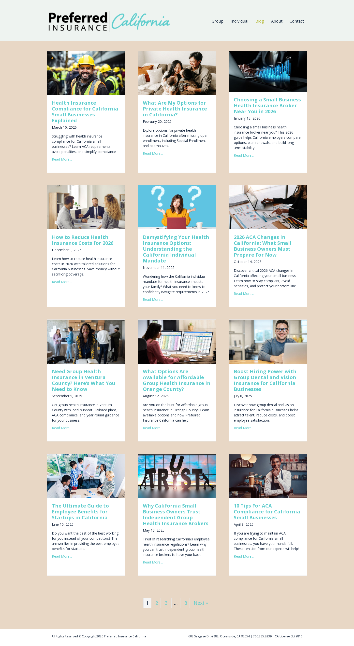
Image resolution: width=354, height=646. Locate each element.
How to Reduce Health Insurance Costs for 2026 (82, 240)
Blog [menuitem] (259, 21)
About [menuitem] (276, 21)
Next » (201, 603)
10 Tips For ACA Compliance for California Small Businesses (267, 511)
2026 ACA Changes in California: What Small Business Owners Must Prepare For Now (263, 246)
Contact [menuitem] (297, 21)
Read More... (62, 159)
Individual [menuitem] (239, 21)
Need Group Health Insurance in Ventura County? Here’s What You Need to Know (83, 380)
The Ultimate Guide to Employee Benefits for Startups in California (80, 511)
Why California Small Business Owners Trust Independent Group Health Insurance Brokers (175, 514)
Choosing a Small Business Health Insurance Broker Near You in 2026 (267, 105)
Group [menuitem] (217, 21)
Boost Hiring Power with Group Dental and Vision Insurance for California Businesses (265, 380)
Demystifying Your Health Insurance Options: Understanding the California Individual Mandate (176, 249)
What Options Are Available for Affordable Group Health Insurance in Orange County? (176, 380)
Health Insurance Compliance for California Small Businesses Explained (85, 111)
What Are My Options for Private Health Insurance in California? (175, 108)
